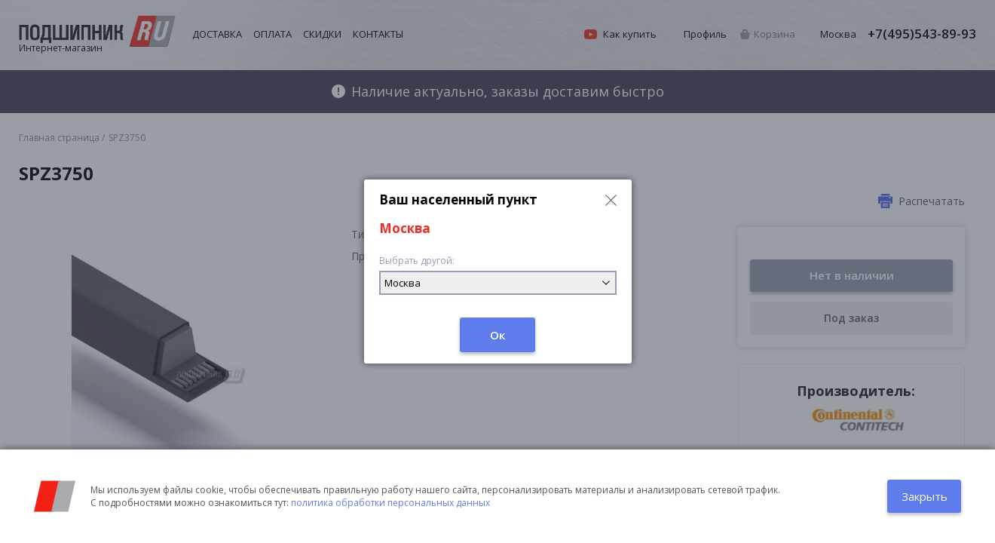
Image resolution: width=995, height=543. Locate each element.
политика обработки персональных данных (390, 502)
